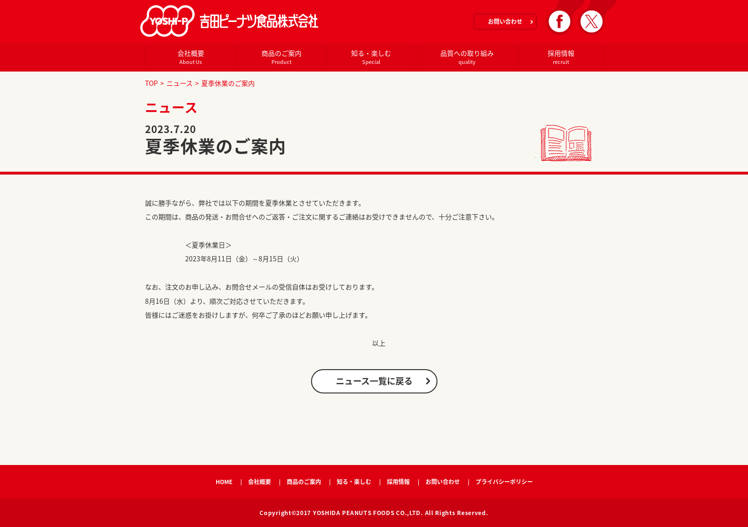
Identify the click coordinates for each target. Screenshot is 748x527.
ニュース (179, 83)
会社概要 (191, 57)
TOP (151, 83)
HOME (224, 481)
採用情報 (560, 57)
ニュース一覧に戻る (374, 380)
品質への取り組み (467, 57)
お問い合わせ (505, 21)
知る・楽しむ (371, 57)
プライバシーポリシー (504, 481)
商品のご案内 (281, 57)
